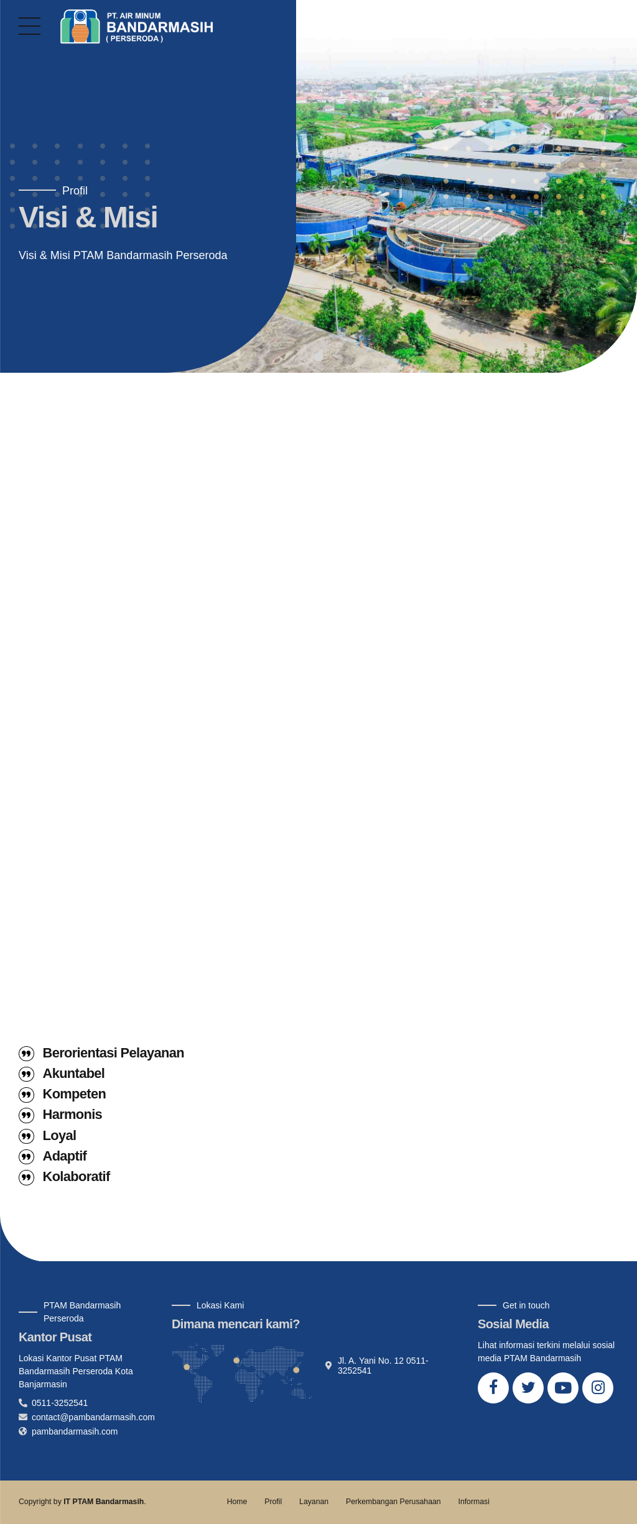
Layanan (313, 1501)
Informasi (473, 1501)
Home (237, 1501)
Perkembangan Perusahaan (393, 1501)
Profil (273, 1501)
